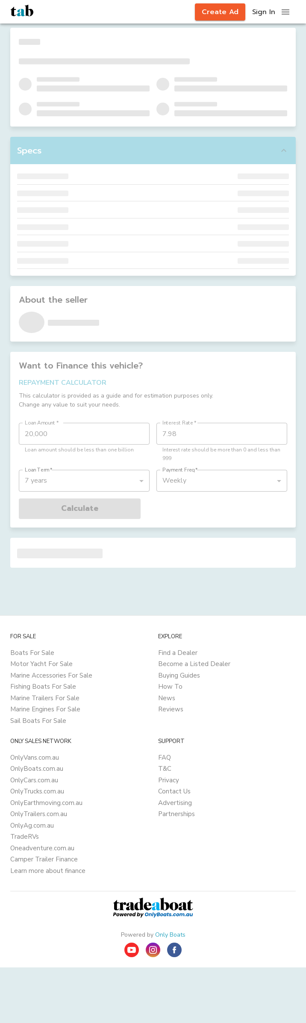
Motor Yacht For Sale (41, 664)
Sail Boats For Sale (38, 720)
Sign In (263, 12)
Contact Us (174, 791)
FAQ (164, 757)
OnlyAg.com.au (32, 825)
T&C (164, 768)
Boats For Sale (32, 653)
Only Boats (170, 935)
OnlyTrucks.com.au (37, 791)
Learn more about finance (47, 871)
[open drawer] (285, 12)
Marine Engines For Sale (45, 709)
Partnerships (176, 814)
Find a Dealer (177, 653)
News (166, 698)
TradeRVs (24, 836)
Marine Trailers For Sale (44, 698)
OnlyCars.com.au (34, 780)
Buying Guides (179, 675)
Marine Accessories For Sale (51, 675)
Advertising (175, 803)
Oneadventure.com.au (42, 848)
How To (170, 686)
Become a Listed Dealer (194, 664)
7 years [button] (36, 480)
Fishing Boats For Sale (43, 686)
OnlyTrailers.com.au (38, 814)
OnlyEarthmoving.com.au (46, 803)
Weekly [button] (174, 480)
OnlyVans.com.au (34, 757)
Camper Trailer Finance (44, 859)
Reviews (170, 709)
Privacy (168, 780)
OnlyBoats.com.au (36, 768)
